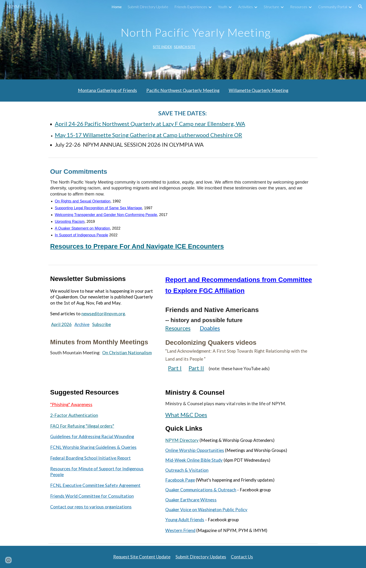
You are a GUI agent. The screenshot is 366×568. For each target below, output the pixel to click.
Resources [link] (298, 6)
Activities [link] (245, 6)
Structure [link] (271, 6)
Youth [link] (222, 6)
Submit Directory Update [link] (148, 6)
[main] (194, 39)
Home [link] (117, 6)
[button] (360, 6)
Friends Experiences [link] (190, 6)
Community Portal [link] (332, 6)
